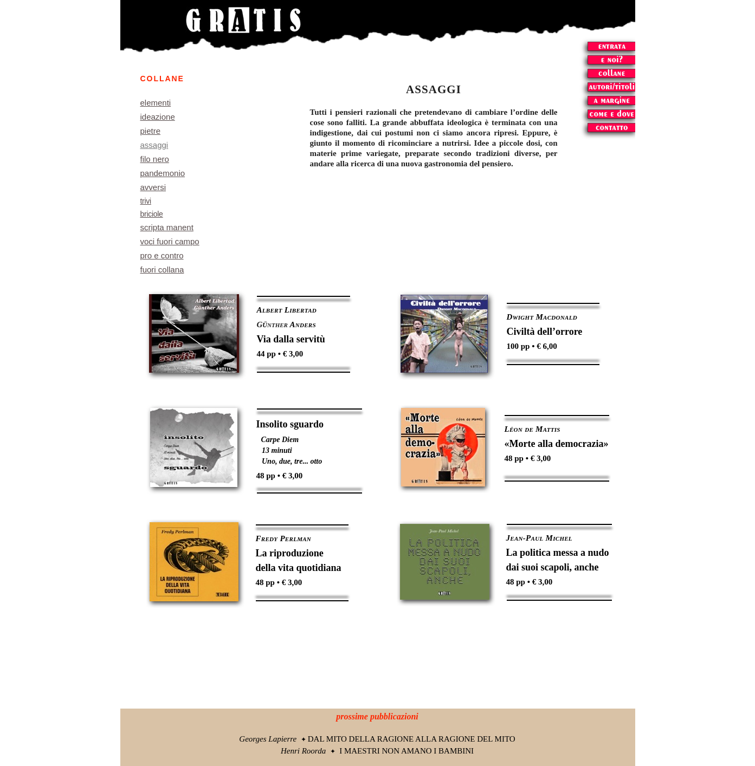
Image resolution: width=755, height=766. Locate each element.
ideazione (157, 116)
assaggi (154, 145)
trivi (145, 201)
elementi (155, 102)
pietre (150, 130)
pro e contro (162, 255)
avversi (153, 187)
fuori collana (162, 269)
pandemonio (162, 173)
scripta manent (166, 227)
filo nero (154, 159)
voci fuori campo (169, 241)
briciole (151, 214)
